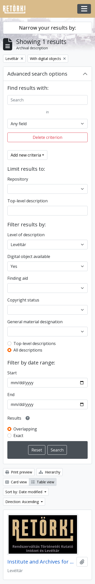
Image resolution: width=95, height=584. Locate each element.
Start (12, 373)
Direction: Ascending (22, 501)
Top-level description (27, 201)
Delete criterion (47, 137)
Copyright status (23, 300)
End (10, 394)
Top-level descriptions (34, 343)
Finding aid (17, 278)
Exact (18, 435)
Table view (42, 482)
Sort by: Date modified (24, 491)
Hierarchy (49, 472)
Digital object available (28, 256)
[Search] (47, 100)
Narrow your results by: (47, 27)
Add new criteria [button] (26, 155)
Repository (17, 179)
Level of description (26, 234)
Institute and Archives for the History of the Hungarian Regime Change (40, 562)
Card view (16, 482)
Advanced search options (37, 73)
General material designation (35, 322)
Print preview (18, 472)
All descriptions (27, 350)
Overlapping (25, 429)
